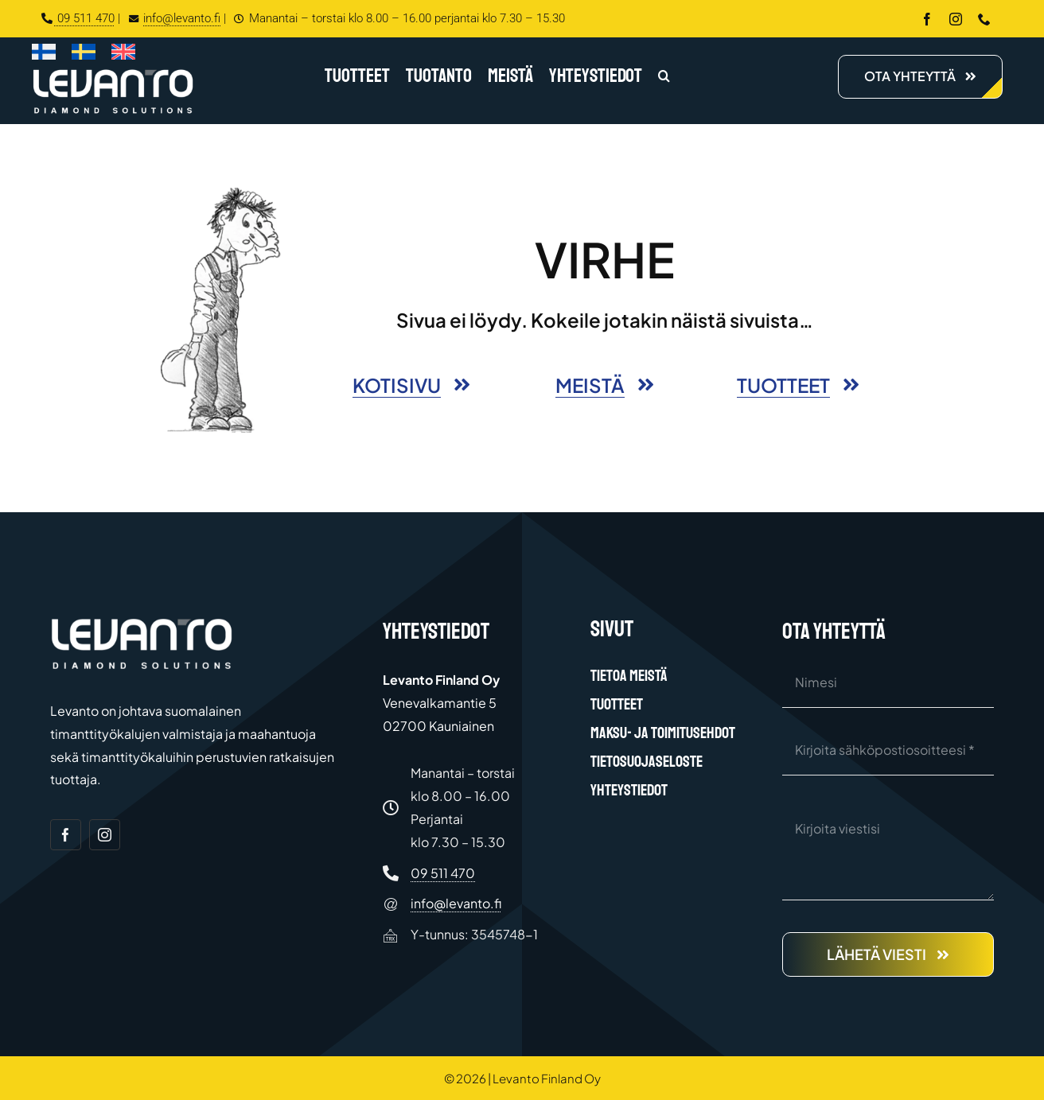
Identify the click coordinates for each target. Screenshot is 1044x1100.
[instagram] (955, 19)
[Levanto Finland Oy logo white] (113, 72)
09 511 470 (78, 18)
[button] (664, 77)
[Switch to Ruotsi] (83, 55)
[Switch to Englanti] (123, 55)
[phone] (984, 19)
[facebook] (927, 19)
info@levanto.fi (171, 18)
